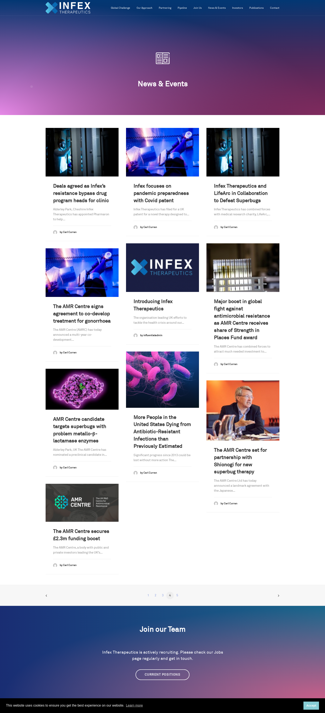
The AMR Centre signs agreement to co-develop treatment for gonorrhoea (81, 314)
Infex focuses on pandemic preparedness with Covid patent (161, 193)
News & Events (217, 8)
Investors (237, 8)
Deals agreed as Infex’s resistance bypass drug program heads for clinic (81, 193)
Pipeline (182, 8)
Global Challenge (120, 8)
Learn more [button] (134, 705)
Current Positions (163, 675)
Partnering (165, 8)
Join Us (197, 8)
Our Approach (144, 8)
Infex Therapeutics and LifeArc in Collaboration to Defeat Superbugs (241, 193)
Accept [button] (311, 705)
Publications (256, 8)
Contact (274, 8)
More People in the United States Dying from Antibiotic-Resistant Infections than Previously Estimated (162, 432)
